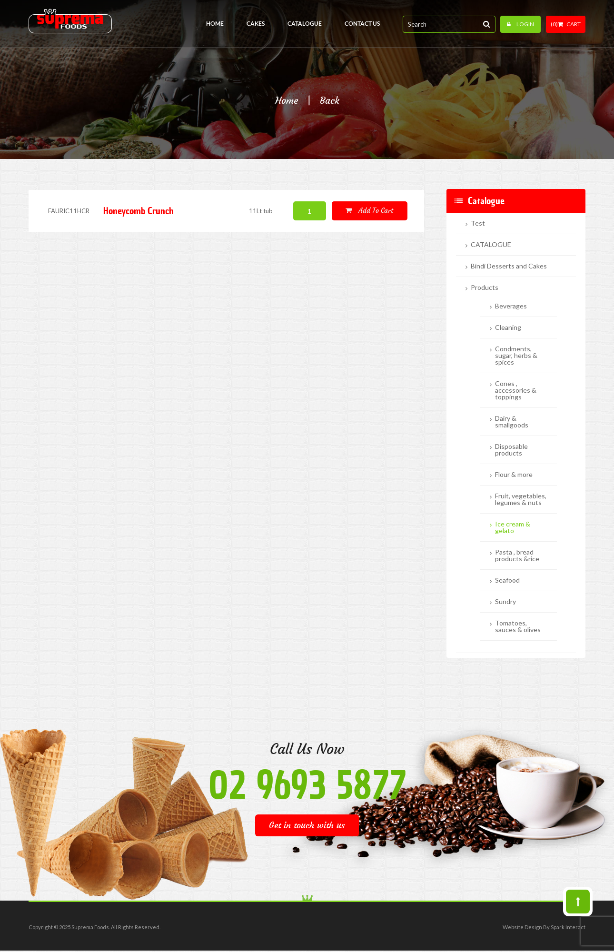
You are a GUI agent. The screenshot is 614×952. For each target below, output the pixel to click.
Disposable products (511, 449)
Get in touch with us (307, 825)
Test (478, 223)
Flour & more (514, 474)
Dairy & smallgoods (511, 421)
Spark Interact (568, 927)
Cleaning (508, 327)
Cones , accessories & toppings (515, 390)
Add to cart (369, 210)
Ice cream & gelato (512, 527)
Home (286, 100)
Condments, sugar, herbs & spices (516, 356)
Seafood (507, 580)
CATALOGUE (491, 244)
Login (520, 24)
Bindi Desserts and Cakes (509, 266)
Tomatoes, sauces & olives (518, 626)
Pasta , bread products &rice (517, 555)
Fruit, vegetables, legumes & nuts (520, 499)
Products (484, 287)
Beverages (511, 306)
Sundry (505, 601)
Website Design (522, 927)
